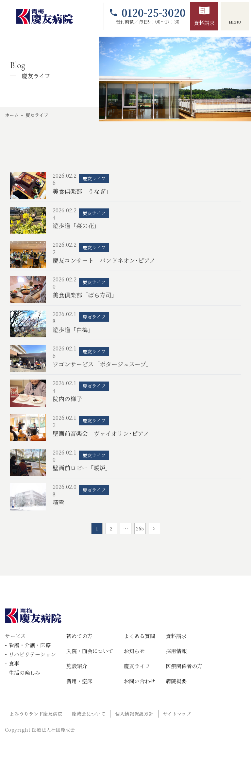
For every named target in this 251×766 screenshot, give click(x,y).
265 (140, 528)
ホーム (12, 115)
